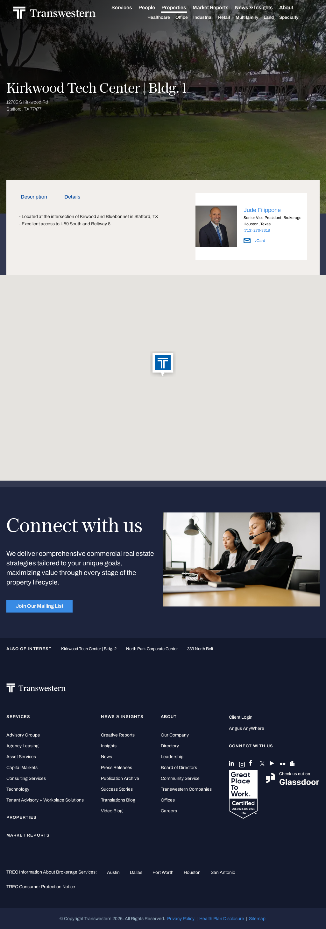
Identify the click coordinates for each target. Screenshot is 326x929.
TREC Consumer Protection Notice (40, 886)
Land (275, 17)
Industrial (209, 17)
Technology (17, 789)
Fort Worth (163, 872)
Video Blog (112, 811)
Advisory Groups (23, 735)
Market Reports (217, 7)
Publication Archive (120, 778)
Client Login (240, 717)
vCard (254, 240)
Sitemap (257, 918)
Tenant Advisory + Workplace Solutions (45, 800)
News (106, 756)
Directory (170, 746)
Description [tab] (34, 197)
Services (128, 8)
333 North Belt (200, 649)
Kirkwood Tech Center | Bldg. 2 (89, 649)
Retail (231, 17)
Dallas (136, 872)
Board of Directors (179, 767)
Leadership (172, 756)
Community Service (180, 778)
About (293, 8)
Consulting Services (26, 778)
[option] (251, 227)
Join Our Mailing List (39, 606)
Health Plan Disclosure (221, 918)
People (153, 7)
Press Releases (116, 767)
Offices (168, 800)
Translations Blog (118, 800)
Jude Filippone (262, 210)
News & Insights (261, 8)
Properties (180, 7)
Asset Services (21, 756)
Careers (169, 811)
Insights (109, 746)
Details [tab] (72, 197)
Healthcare (165, 17)
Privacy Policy (181, 918)
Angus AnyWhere (246, 728)
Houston (192, 872)
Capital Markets (22, 767)
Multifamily (253, 17)
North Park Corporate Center (152, 649)
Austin (113, 872)
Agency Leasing (22, 746)
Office (188, 17)
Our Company (175, 735)
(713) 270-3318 (257, 230)
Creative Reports (118, 735)
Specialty (295, 17)
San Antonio (223, 872)
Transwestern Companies (186, 789)
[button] (163, 364)
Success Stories (117, 789)
